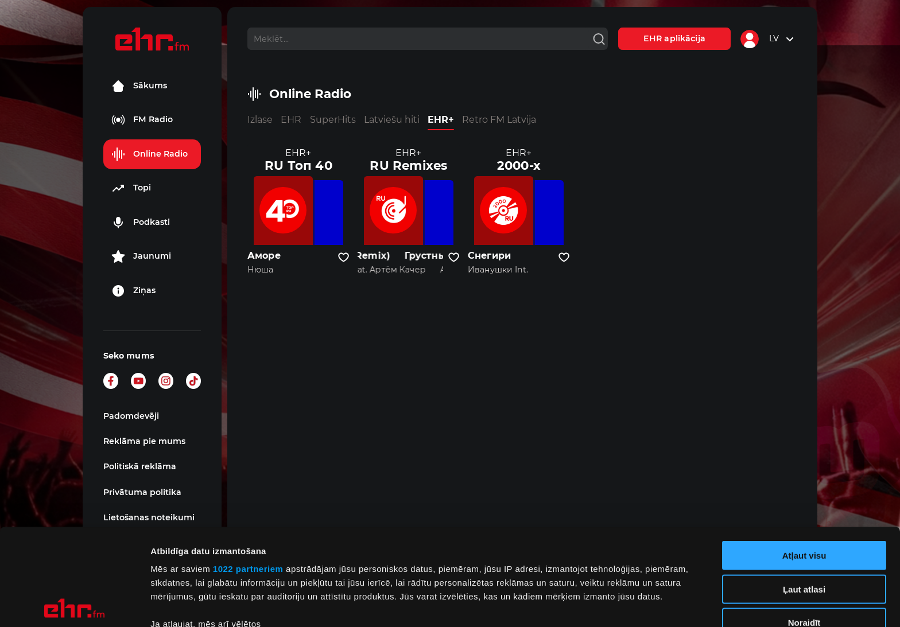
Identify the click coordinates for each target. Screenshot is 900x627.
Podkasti (140, 222)
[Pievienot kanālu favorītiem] (344, 257)
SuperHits (333, 119)
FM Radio (142, 120)
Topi (131, 188)
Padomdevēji (131, 416)
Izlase (260, 119)
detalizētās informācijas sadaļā (562, 573)
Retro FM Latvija (499, 119)
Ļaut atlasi (804, 492)
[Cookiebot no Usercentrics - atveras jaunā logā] (74, 604)
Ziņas (133, 291)
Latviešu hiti (392, 119)
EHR (291, 119)
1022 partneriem (248, 472)
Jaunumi (141, 256)
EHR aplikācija (674, 38)
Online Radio (149, 154)
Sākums (139, 86)
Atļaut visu (804, 459)
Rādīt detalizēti (625, 604)
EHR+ (441, 119)
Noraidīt (804, 526)
